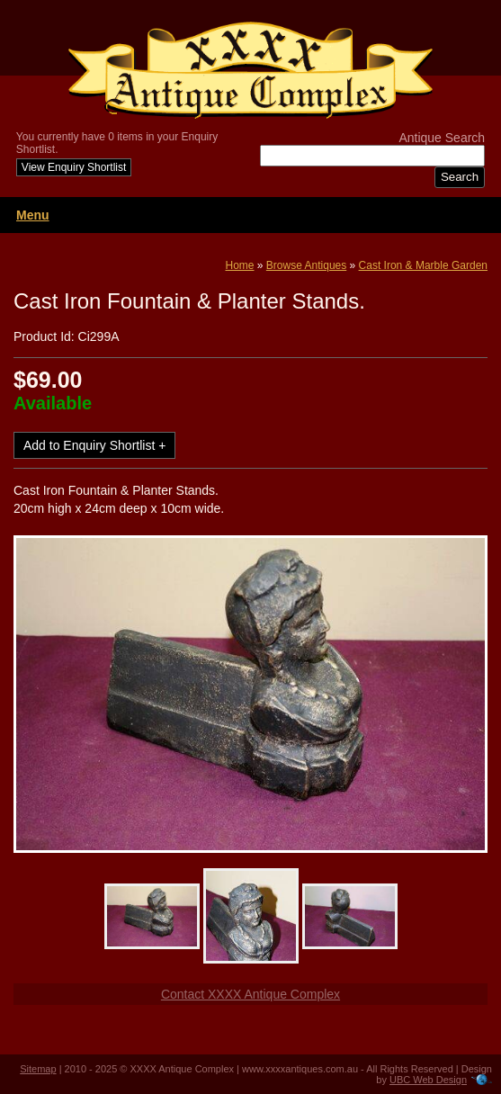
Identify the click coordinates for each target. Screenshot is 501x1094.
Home (240, 265)
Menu (32, 215)
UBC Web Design (428, 1079)
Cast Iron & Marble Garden (423, 265)
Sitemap (38, 1068)
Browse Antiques (306, 265)
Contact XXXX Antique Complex (250, 994)
